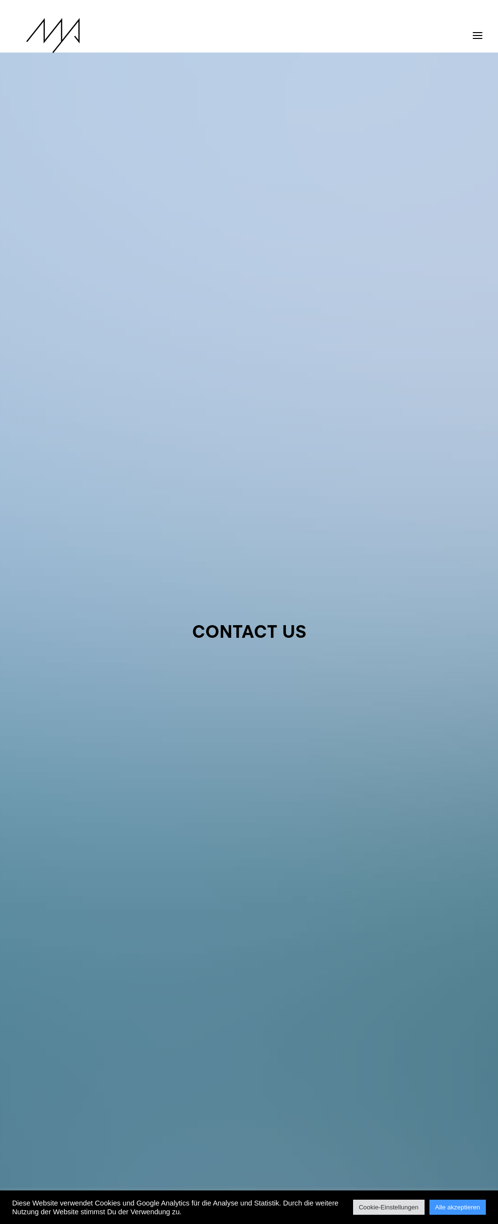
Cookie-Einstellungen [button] (389, 1207)
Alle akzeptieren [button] (457, 1207)
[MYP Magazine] (42, 35)
